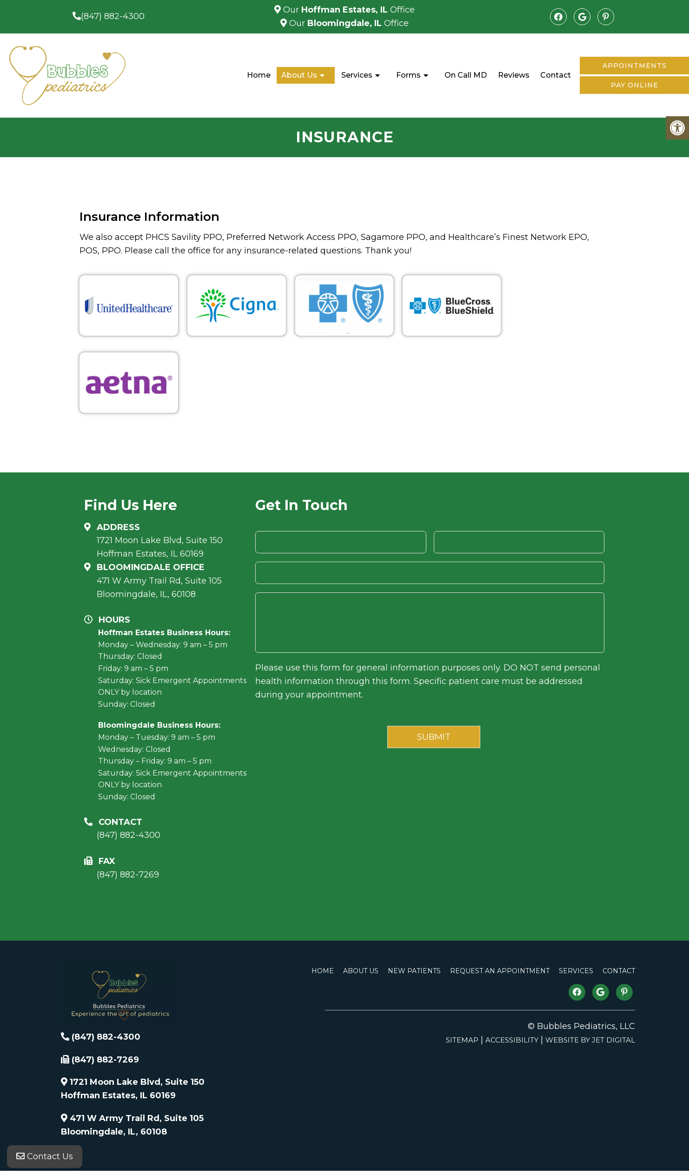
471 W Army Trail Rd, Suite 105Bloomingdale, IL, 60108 (159, 587)
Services (356, 75)
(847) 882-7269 (128, 875)
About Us (299, 75)
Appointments (635, 65)
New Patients (414, 971)
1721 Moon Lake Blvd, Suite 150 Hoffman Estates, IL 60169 (160, 547)
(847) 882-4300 (113, 16)
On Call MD (465, 75)
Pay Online (634, 85)
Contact (555, 75)
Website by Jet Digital (590, 1040)
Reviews (514, 75)
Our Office (348, 10)
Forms (408, 75)
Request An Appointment (500, 971)
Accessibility (511, 1040)
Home (259, 75)
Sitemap (462, 1040)
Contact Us (44, 1156)
